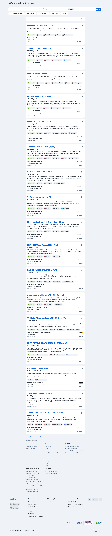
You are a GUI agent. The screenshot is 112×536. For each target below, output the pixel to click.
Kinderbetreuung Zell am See (32, 483)
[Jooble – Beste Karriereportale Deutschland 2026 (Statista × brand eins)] (89, 523)
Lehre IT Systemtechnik (37, 73)
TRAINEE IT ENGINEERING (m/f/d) (41, 147)
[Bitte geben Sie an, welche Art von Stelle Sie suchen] (24, 9)
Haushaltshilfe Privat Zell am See (33, 481)
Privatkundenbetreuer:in (37, 368)
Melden (80, 42)
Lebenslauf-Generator (72, 509)
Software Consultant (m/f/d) (39, 197)
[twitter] (96, 499)
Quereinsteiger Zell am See (32, 489)
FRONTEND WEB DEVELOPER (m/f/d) (42, 245)
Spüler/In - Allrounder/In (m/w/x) (40, 393)
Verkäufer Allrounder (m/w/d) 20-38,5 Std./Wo (46, 318)
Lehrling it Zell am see (31, 448)
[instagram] (93, 499)
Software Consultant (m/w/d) (39, 172)
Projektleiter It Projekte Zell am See (73, 452)
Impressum (26, 532)
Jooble (100, 531)
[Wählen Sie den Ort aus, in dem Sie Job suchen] (58, 9)
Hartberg (47, 450)
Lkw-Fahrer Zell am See (31, 477)
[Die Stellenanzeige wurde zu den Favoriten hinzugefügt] (81, 25)
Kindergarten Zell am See (32, 479)
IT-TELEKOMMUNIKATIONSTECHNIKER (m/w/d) (47, 343)
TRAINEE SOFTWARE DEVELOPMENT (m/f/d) (46, 413)
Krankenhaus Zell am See (32, 491)
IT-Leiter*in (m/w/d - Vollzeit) (39, 96)
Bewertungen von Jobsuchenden (75, 504)
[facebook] (89, 499)
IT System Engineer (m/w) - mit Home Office (45, 222)
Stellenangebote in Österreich (35, 516)
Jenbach (47, 465)
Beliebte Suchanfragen (32, 440)
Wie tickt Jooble (32, 504)
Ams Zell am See (30, 475)
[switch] (82, 19)
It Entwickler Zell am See (71, 448)
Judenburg (47, 455)
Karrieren (30, 511)
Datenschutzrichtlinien (28, 530)
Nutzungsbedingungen (15, 530)
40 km (70, 9)
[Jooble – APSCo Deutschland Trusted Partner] (79, 523)
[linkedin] (100, 499)
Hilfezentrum (31, 513)
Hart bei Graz (48, 446)
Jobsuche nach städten (51, 473)
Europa (46, 459)
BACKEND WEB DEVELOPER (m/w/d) (42, 270)
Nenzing (47, 457)
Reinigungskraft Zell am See (32, 473)
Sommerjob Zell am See (31, 471)
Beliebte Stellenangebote (51, 471)
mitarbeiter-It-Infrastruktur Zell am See (74, 450)
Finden (98, 9)
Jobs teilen (50, 502)
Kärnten (47, 461)
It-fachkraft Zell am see (31, 446)
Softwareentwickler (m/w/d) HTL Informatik (45, 295)
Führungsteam (31, 506)
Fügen (46, 463)
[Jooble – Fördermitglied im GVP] (99, 523)
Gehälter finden (71, 506)
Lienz (46, 448)
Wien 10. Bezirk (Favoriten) (51, 452)
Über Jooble (31, 502)
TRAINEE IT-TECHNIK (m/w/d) (39, 48)
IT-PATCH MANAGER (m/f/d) (39, 121)
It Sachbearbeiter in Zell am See (72, 446)
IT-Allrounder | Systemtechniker (40, 25)
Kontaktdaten (31, 509)
